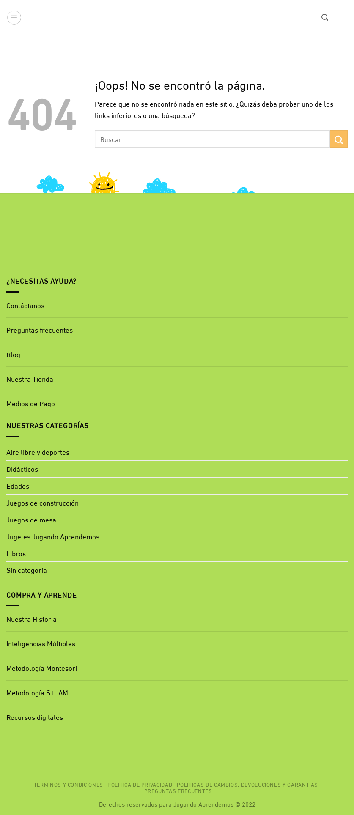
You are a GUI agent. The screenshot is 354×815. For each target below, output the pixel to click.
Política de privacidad (139, 784)
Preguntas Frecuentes (178, 790)
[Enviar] (339, 139)
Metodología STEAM (37, 692)
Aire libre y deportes (37, 451)
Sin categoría (26, 569)
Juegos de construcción (42, 502)
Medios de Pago (30, 403)
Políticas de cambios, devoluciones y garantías (247, 784)
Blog (13, 354)
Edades (17, 485)
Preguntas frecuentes (39, 329)
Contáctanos (25, 305)
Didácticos (22, 468)
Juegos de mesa (31, 519)
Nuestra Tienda (29, 378)
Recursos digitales (35, 716)
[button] (14, 18)
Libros (16, 553)
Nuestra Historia (31, 618)
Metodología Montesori (41, 667)
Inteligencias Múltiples (40, 643)
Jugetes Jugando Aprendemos (52, 536)
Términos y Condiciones (68, 784)
